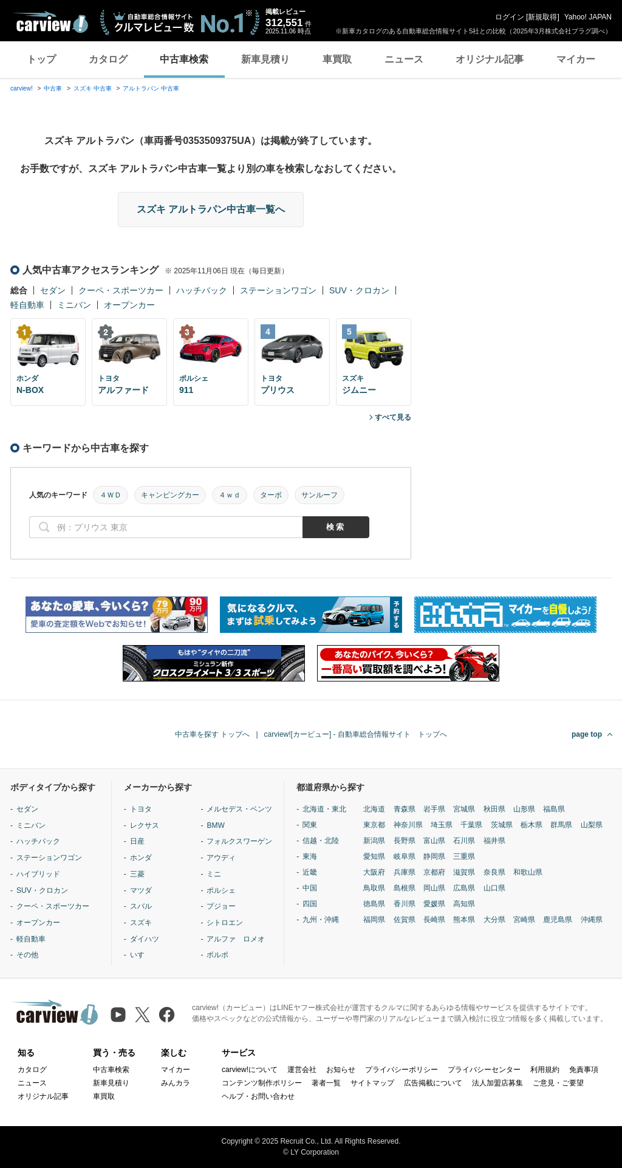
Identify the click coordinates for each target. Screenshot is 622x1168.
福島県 (554, 809)
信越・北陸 (320, 840)
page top (587, 734)
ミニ (214, 874)
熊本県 (464, 919)
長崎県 (434, 919)
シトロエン (225, 922)
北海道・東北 (324, 809)
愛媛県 (434, 904)
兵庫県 (404, 872)
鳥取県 (374, 888)
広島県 (464, 888)
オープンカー (129, 305)
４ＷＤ (110, 495)
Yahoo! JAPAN (588, 17)
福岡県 (374, 919)
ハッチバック (201, 290)
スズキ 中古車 (92, 88)
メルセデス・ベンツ (239, 809)
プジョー (221, 906)
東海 (309, 856)
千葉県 (471, 825)
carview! (21, 88)
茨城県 (502, 825)
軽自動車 (27, 305)
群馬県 (561, 825)
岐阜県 (404, 856)
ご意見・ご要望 (558, 1083)
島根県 (404, 888)
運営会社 (301, 1069)
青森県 (404, 809)
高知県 (464, 904)
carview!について (250, 1069)
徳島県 (374, 904)
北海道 (374, 809)
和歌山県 (527, 872)
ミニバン (74, 305)
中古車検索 (184, 59)
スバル (141, 906)
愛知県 (374, 856)
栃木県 (531, 825)
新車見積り (265, 59)
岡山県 (434, 888)
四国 (309, 904)
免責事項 (583, 1069)
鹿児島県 (557, 919)
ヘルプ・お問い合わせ (258, 1096)
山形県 (524, 809)
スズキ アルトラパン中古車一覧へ (211, 209)
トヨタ (141, 809)
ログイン (509, 17)
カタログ (108, 59)
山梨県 (592, 825)
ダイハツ (144, 939)
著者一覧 (326, 1083)
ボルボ (217, 955)
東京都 (374, 825)
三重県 (464, 856)
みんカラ (175, 1083)
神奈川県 (408, 825)
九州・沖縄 (320, 919)
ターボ (271, 495)
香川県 (404, 904)
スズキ (141, 922)
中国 (309, 888)
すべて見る (393, 417)
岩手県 (434, 809)
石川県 (464, 840)
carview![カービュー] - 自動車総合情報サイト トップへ (355, 734)
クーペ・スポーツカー (120, 290)
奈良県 (494, 872)
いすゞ (141, 955)
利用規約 (544, 1069)
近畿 (309, 872)
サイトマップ (372, 1083)
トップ (41, 59)
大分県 (494, 919)
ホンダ (141, 857)
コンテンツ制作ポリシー (262, 1083)
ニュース (403, 59)
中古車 (53, 88)
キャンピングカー (170, 495)
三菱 (137, 874)
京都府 (434, 872)
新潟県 (374, 840)
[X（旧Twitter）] (142, 1015)
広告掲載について (433, 1083)
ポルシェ (221, 890)
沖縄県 (592, 919)
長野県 (404, 840)
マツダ (141, 890)
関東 (309, 825)
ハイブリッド (38, 874)
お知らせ (340, 1069)
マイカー (575, 59)
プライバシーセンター (484, 1069)
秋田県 (494, 809)
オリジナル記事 (490, 59)
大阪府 (374, 872)
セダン (53, 290)
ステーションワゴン (278, 290)
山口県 (494, 888)
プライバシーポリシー (401, 1069)
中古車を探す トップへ (212, 734)
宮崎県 (524, 919)
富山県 (434, 840)
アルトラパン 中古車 (151, 88)
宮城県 (464, 809)
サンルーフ (319, 495)
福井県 (494, 840)
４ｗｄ (230, 495)
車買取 (337, 59)
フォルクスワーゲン (239, 841)
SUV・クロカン (359, 290)
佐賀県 (404, 919)
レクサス (144, 825)
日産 (137, 841)
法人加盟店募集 (497, 1083)
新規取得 (542, 17)
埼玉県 (442, 825)
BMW (215, 825)
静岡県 (434, 856)
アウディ (221, 857)
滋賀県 (464, 872)
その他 (27, 955)
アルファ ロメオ (236, 939)
